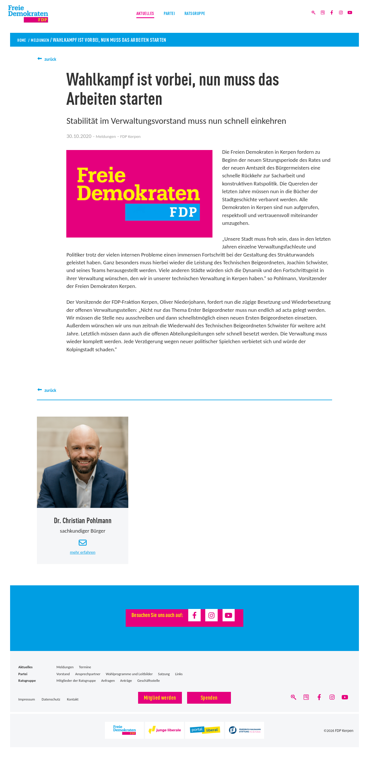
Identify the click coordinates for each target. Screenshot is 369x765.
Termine (85, 671)
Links (178, 678)
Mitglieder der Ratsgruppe (76, 684)
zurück (51, 59)
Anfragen (108, 684)
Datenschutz (51, 703)
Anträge (126, 684)
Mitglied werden (160, 701)
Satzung (164, 678)
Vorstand (63, 678)
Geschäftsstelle (148, 684)
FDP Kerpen (344, 736)
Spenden (209, 701)
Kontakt (72, 703)
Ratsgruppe (201, 16)
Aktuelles (138, 16)
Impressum (26, 703)
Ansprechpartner (88, 678)
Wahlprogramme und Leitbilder (129, 678)
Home (23, 39)
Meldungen (45, 39)
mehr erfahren (83, 556)
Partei (169, 16)
